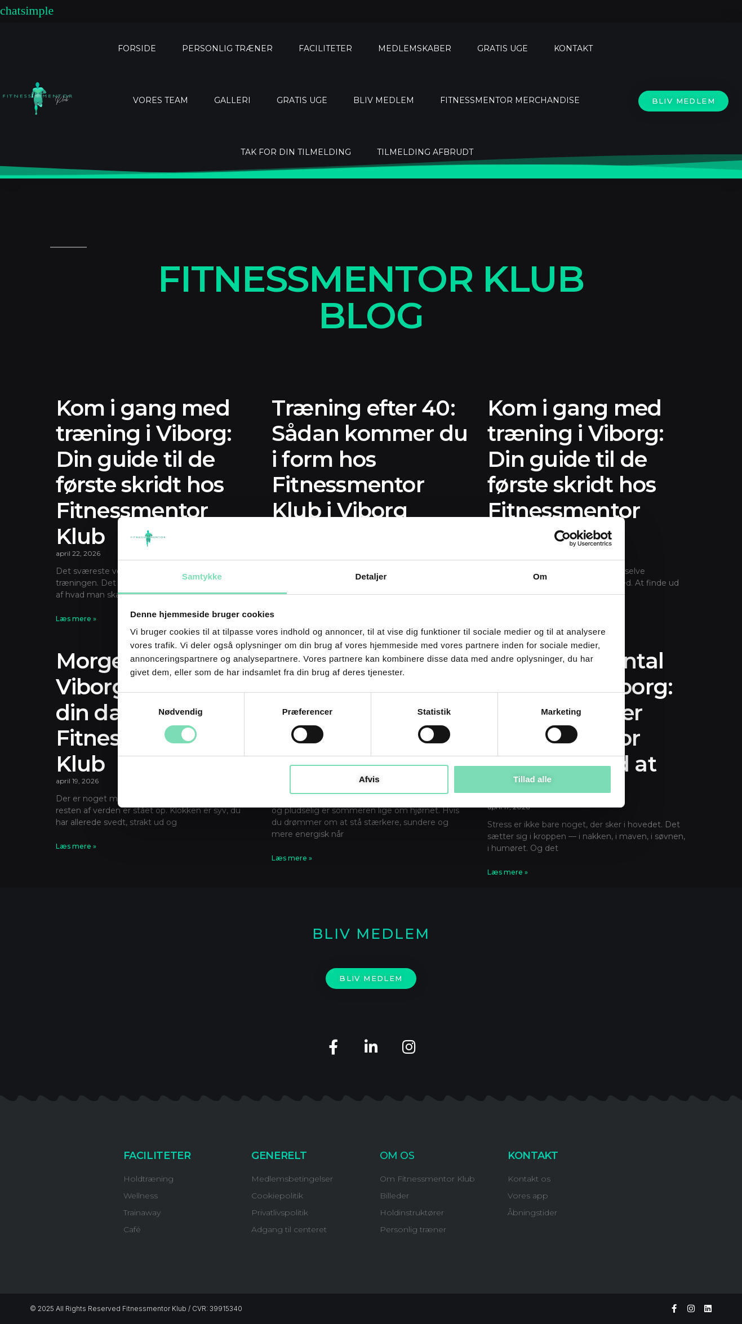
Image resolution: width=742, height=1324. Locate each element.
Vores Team (160, 100)
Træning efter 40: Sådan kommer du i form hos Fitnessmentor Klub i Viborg (370, 459)
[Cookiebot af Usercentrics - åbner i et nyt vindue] (562, 538)
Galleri (232, 100)
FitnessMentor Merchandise (510, 100)
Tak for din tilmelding (296, 152)
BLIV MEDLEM (383, 100)
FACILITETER (325, 48)
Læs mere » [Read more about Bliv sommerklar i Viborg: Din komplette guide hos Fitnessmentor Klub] (292, 858)
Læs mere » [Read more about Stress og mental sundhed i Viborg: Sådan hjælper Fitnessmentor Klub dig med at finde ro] (507, 872)
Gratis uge (302, 100)
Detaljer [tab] (371, 576)
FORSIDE (137, 48)
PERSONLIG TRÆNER (227, 48)
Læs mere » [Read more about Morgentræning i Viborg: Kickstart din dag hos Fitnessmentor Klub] (76, 846)
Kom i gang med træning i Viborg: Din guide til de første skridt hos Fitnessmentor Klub (144, 472)
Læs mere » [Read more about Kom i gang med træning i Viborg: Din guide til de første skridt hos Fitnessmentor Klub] (76, 618)
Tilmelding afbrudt (425, 152)
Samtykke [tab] (202, 576)
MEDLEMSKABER (414, 48)
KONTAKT (573, 48)
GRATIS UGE (502, 48)
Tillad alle (532, 779)
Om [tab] (540, 576)
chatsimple (27, 11)
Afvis (369, 779)
